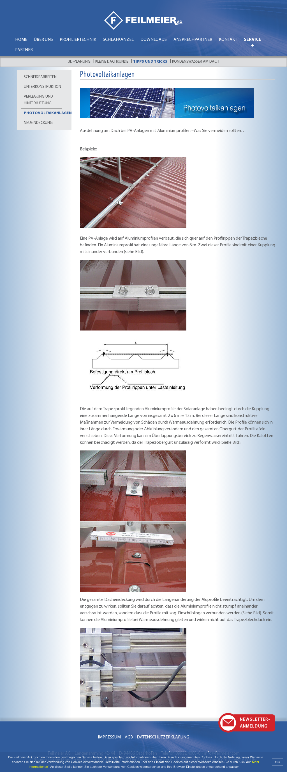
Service (252, 39)
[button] (242, 767)
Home (21, 39)
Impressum (109, 737)
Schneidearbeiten (40, 77)
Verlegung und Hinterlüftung (38, 100)
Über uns (43, 39)
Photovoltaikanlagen (43, 113)
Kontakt (228, 39)
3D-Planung (79, 62)
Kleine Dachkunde (111, 62)
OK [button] (277, 762)
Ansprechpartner (192, 39)
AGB (129, 737)
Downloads (153, 39)
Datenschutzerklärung (163, 737)
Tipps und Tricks (150, 62)
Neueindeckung (38, 123)
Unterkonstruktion (42, 87)
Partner (24, 50)
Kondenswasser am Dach (195, 62)
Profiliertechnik (78, 39)
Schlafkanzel (118, 39)
